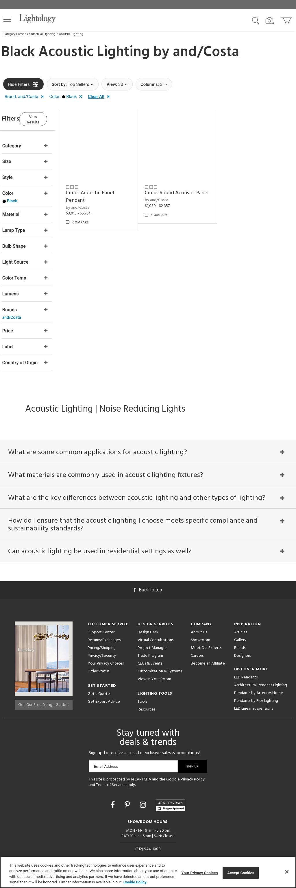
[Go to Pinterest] (128, 791)
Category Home (14, 34)
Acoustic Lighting (71, 34)
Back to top (148, 575)
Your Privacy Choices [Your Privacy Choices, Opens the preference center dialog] (200, 873)
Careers (197, 641)
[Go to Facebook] (114, 791)
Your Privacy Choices (106, 649)
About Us (199, 618)
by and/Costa (94, 202)
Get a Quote (99, 679)
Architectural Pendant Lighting (260, 671)
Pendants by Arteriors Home (258, 679)
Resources (146, 695)
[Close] (286, 871)
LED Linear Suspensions (253, 694)
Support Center (101, 618)
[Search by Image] (270, 21)
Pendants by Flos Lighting (256, 686)
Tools (142, 687)
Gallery (240, 626)
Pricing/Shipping (102, 633)
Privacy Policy (193, 765)
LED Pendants (246, 663)
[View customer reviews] (170, 791)
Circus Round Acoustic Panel (181, 191)
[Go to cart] (287, 19)
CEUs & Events (150, 649)
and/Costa (206, 52)
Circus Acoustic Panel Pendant (106, 191)
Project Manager (152, 633)
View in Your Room (154, 665)
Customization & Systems (160, 657)
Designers (242, 641)
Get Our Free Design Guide (43, 689)
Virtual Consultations (155, 626)
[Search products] (255, 20)
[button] (7, 19)
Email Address (106, 752)
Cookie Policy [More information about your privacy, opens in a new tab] (135, 882)
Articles (240, 618)
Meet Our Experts (206, 633)
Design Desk (148, 618)
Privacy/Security (102, 641)
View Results (50, 118)
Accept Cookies (240, 873)
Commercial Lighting (41, 34)
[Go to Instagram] (144, 791)
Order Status (98, 657)
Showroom (200, 626)
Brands (239, 633)
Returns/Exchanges (104, 626)
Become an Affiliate (208, 649)
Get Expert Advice (104, 687)
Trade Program (150, 641)
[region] (148, 872)
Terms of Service (110, 771)
